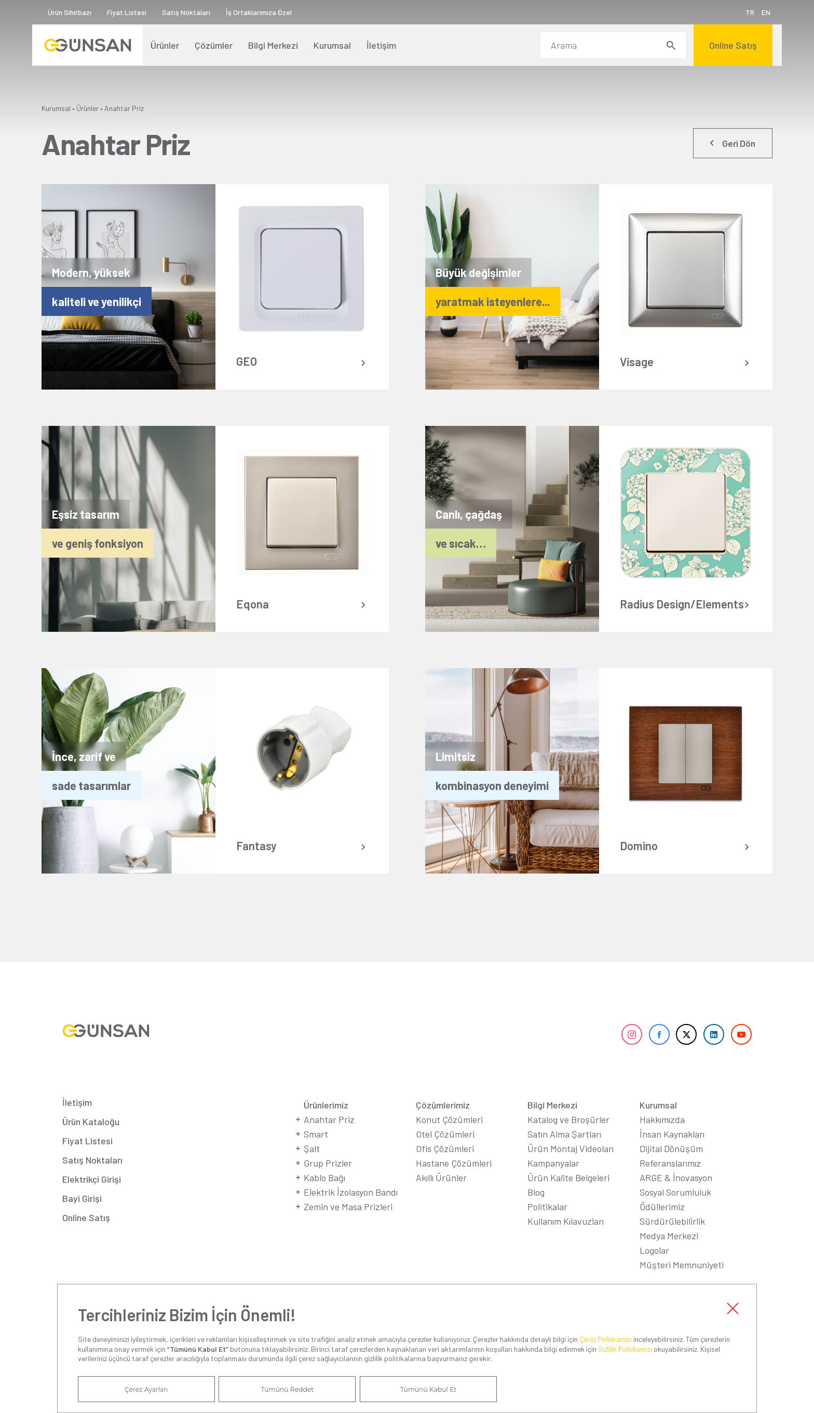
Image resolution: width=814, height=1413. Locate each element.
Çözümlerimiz (443, 1122)
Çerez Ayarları (135, 1388)
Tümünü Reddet (255, 1388)
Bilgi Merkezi (552, 1122)
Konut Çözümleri (449, 1136)
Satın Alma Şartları (564, 1151)
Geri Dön (735, 144)
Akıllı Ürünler (441, 1194)
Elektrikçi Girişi (91, 1196)
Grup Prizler (328, 1180)
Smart (316, 1151)
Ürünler (87, 108)
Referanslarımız (670, 1180)
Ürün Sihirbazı (79, 12)
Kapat (732, 1305)
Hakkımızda (662, 1136)
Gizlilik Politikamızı (627, 1346)
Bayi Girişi (82, 1215)
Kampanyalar (553, 1180)
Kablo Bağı (324, 1194)
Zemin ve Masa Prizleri (348, 1223)
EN (756, 12)
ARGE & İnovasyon (676, 1194)
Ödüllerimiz (662, 1223)
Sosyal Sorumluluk (675, 1209)
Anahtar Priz (124, 108)
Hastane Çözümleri (454, 1180)
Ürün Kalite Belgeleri (568, 1194)
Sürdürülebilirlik (672, 1238)
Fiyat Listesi (136, 12)
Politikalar (547, 1223)
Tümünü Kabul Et (374, 1388)
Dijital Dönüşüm (671, 1165)
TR (740, 12)
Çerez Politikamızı (607, 1337)
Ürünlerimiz (326, 1122)
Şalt (312, 1165)
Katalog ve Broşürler (568, 1136)
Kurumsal (56, 108)
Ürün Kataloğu (90, 1138)
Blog (536, 1209)
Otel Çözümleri (445, 1151)
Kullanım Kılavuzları (565, 1238)
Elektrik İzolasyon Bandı (351, 1209)
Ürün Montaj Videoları (570, 1165)
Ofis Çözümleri (445, 1165)
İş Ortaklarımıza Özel (268, 12)
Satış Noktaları (195, 12)
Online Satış (86, 1234)
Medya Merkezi (669, 1252)
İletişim (77, 1119)
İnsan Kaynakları (672, 1151)
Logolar (654, 1267)
